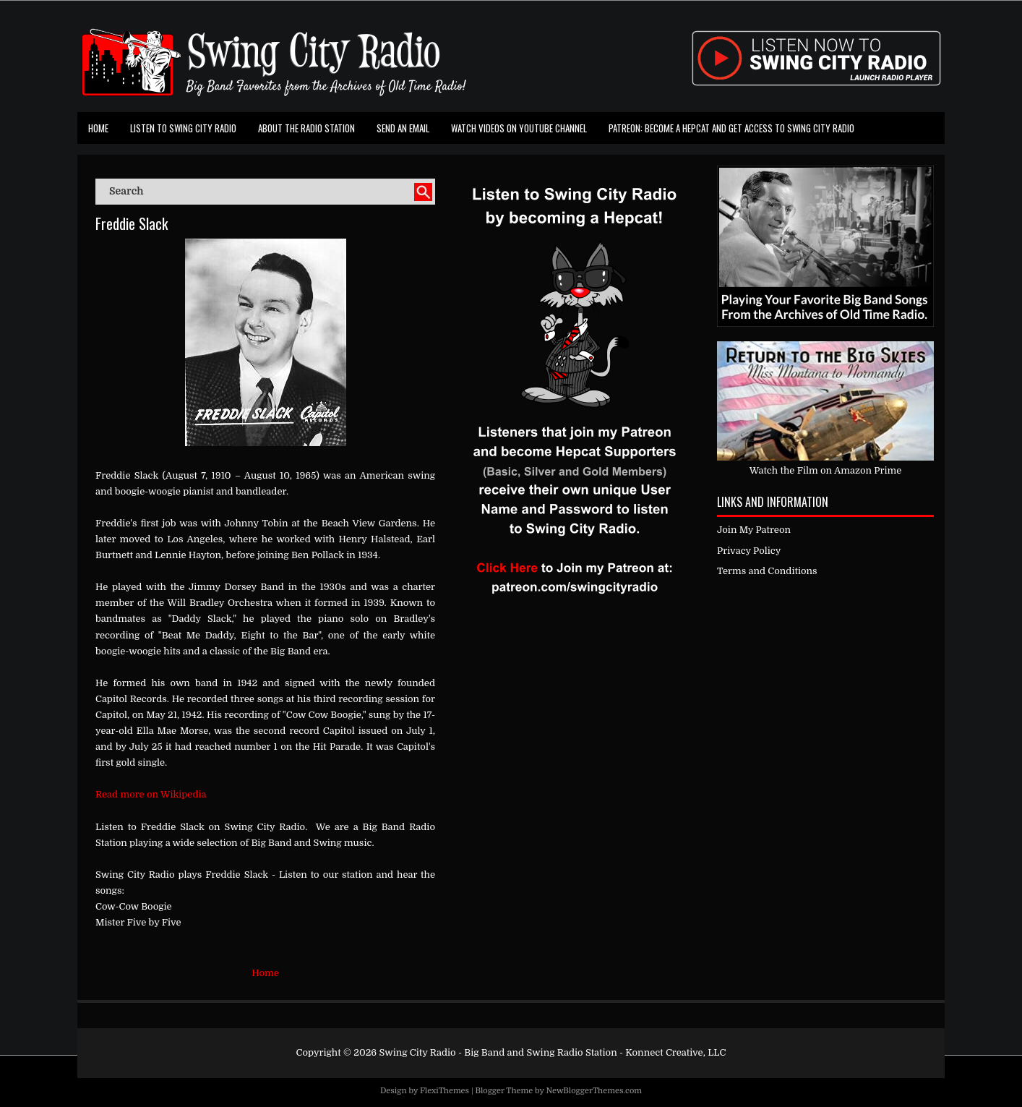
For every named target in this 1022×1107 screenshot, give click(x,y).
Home (98, 128)
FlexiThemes (444, 1090)
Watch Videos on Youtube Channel (519, 128)
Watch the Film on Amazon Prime (826, 470)
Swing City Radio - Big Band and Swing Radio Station (498, 1052)
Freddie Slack (131, 223)
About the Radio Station (306, 128)
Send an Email (403, 128)
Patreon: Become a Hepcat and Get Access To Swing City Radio (731, 128)
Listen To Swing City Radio (183, 128)
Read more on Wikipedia (151, 794)
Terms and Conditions (767, 570)
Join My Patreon (754, 529)
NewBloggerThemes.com (594, 1090)
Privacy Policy (749, 550)
